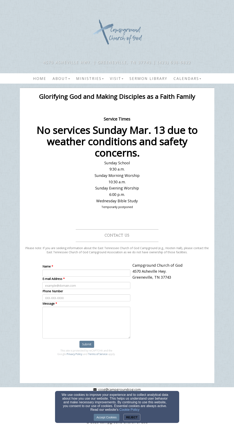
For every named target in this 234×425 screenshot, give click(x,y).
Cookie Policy (129, 409)
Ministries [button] (90, 78)
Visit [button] (116, 78)
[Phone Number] (86, 297)
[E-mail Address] (86, 285)
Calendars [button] (187, 78)
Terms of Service (98, 354)
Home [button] (39, 78)
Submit (86, 344)
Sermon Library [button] (148, 78)
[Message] (86, 323)
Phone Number (52, 291)
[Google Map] (170, 307)
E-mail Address (52, 279)
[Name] (86, 273)
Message (48, 303)
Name (46, 266)
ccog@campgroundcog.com (119, 389)
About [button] (61, 78)
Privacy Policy (74, 354)
